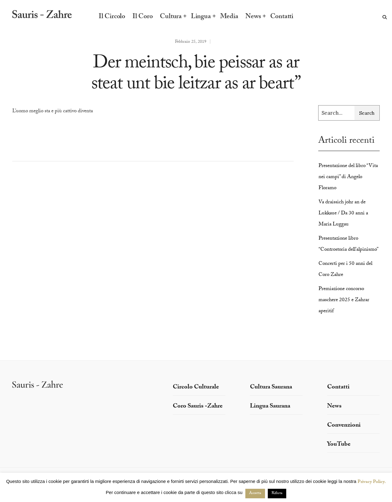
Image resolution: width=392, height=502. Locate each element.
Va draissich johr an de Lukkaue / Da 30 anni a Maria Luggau (343, 213)
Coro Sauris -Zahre (198, 406)
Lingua (201, 17)
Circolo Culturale (196, 387)
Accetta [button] (255, 493)
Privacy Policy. (372, 482)
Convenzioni (344, 425)
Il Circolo (112, 17)
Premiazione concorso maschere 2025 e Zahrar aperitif (344, 300)
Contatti (281, 17)
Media (229, 17)
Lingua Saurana (270, 406)
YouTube (338, 445)
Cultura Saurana (271, 387)
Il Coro (142, 17)
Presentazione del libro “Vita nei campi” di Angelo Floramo (348, 177)
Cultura (170, 17)
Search (366, 113)
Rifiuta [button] (277, 493)
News (253, 17)
